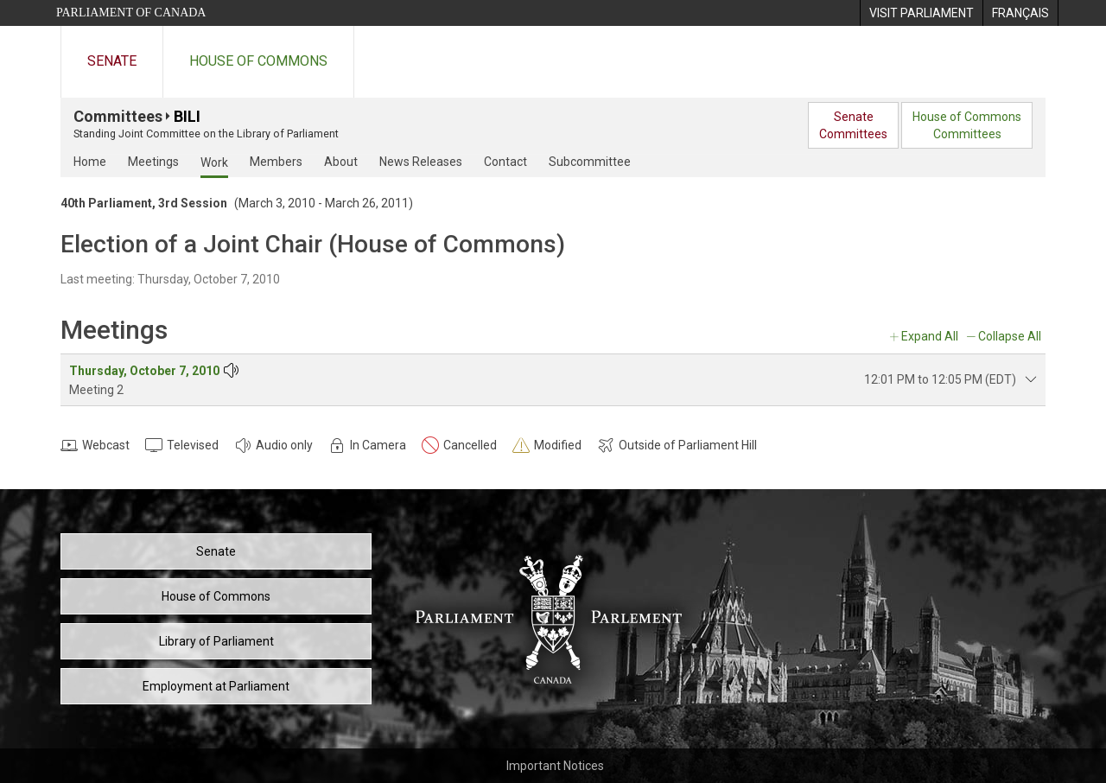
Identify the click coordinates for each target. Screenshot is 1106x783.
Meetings (153, 162)
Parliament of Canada (131, 12)
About (341, 162)
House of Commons (258, 61)
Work (214, 162)
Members (276, 162)
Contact (505, 162)
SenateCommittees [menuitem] (853, 125)
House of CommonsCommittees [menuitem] (966, 125)
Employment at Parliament (216, 686)
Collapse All (1009, 336)
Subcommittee (590, 162)
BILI (187, 116)
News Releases (420, 162)
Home (89, 162)
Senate (112, 61)
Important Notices (555, 766)
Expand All (929, 336)
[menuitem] (921, 13)
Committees (117, 116)
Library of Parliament (216, 641)
